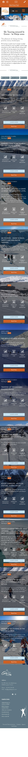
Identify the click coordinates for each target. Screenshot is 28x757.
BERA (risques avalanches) (5, 707)
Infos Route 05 (5, 714)
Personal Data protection (9, 724)
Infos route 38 (5, 716)
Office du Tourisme (7, 710)
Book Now (14, 126)
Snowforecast (5, 712)
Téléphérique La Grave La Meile (6, 703)
